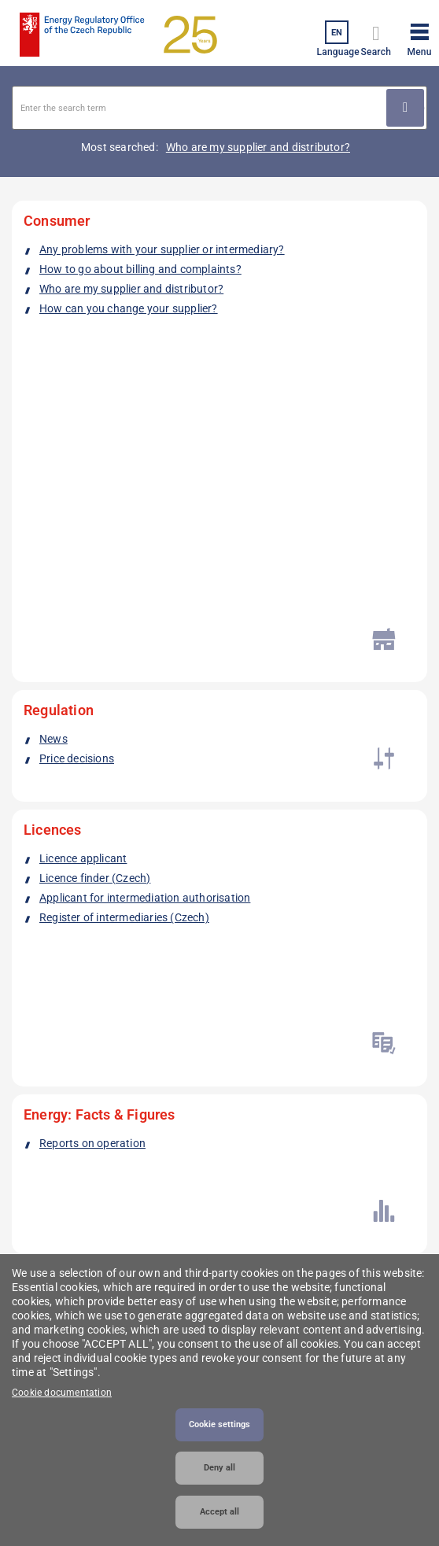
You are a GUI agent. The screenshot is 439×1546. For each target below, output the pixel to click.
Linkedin (76, 986)
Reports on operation (92, 639)
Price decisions (76, 412)
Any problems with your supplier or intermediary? (162, 249)
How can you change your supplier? (128, 308)
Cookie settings (219, 1424)
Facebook (33, 986)
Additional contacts (67, 1228)
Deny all (219, 1468)
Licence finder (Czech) (94, 516)
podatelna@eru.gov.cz (68, 1140)
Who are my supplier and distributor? (258, 147)
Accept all (219, 1512)
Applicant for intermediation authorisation (144, 535)
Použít (405, 108)
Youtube (163, 986)
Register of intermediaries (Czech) (124, 555)
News (53, 392)
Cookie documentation (62, 1392)
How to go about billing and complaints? (140, 269)
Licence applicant (83, 496)
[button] (419, 37)
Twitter (120, 986)
